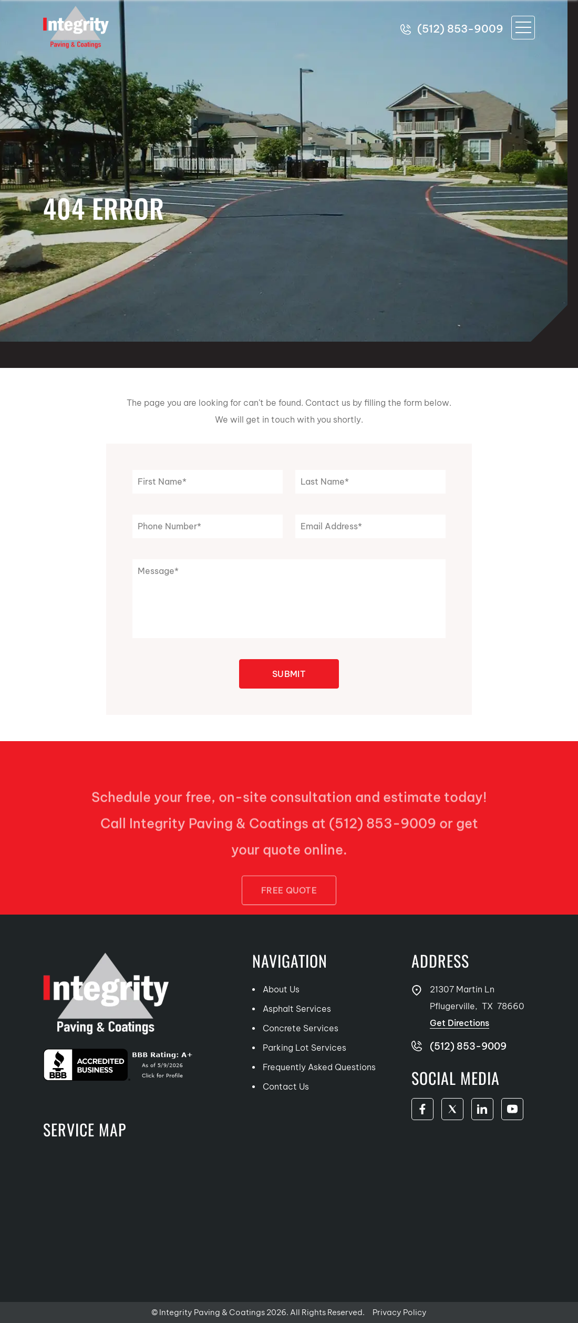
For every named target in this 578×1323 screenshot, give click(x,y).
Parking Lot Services (304, 1047)
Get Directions (459, 1023)
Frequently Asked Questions (319, 1067)
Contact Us (286, 1086)
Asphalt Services (297, 1008)
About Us (281, 989)
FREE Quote (289, 909)
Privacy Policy (400, 1312)
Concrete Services (300, 1028)
